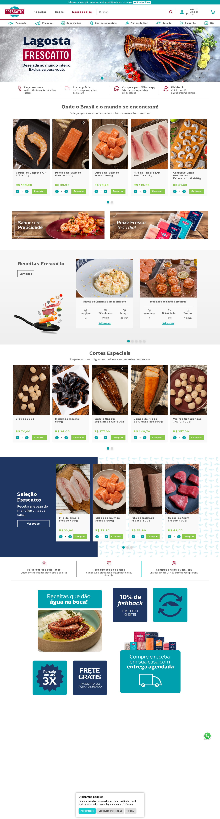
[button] (102, 73)
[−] (17, 187)
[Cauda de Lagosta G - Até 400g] (31, 153)
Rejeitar (130, 811)
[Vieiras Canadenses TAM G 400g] (188, 399)
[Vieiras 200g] (31, 399)
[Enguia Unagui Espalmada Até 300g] (110, 399)
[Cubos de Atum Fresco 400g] (182, 498)
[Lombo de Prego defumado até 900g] (149, 399)
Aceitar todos (87, 811)
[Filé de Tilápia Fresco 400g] (73, 498)
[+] (27, 187)
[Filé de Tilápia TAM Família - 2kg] (149, 153)
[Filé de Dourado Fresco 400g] (145, 498)
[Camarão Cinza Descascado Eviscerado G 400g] (188, 153)
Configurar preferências (110, 811)
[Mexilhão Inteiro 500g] (70, 399)
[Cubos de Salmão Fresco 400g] (110, 153)
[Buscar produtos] (170, 7)
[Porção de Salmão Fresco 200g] (70, 153)
